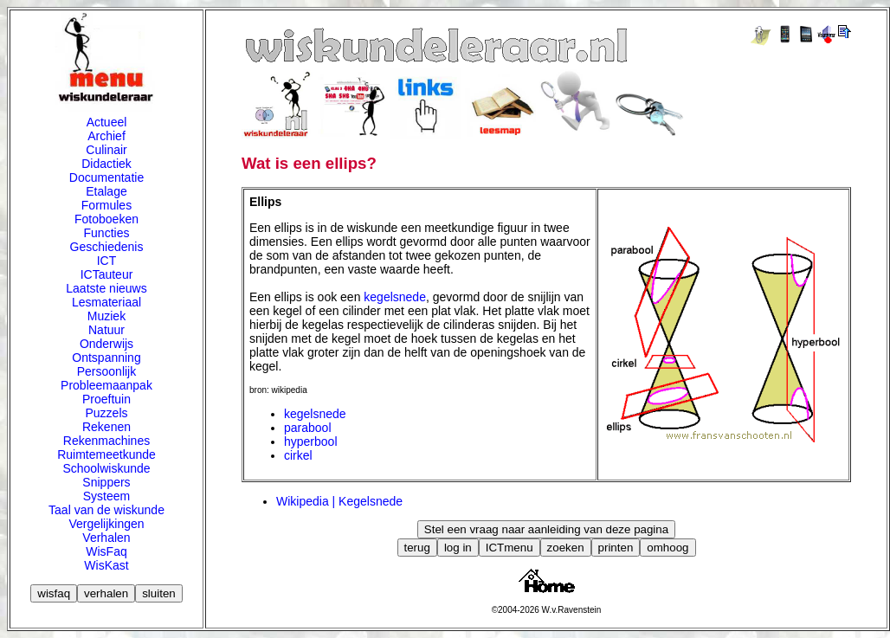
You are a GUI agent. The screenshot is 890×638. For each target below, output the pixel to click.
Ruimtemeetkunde (106, 454)
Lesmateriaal (106, 302)
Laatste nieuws (106, 288)
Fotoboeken (106, 219)
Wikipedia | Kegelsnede (339, 501)
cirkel (298, 455)
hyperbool (311, 441)
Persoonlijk (106, 371)
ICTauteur (107, 274)
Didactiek (106, 164)
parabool (308, 428)
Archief (106, 136)
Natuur (106, 330)
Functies (107, 233)
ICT (107, 260)
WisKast (106, 565)
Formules (106, 205)
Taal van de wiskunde (106, 510)
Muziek (106, 316)
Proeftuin (106, 399)
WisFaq (106, 551)
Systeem (106, 496)
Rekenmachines (106, 441)
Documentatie (106, 177)
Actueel (107, 122)
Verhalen (106, 538)
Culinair (106, 150)
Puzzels (106, 413)
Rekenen (106, 427)
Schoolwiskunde (106, 468)
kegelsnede (395, 297)
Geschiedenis (107, 247)
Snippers (106, 482)
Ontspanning (106, 357)
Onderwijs (106, 344)
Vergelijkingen (106, 524)
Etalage (106, 191)
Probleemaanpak (106, 385)
